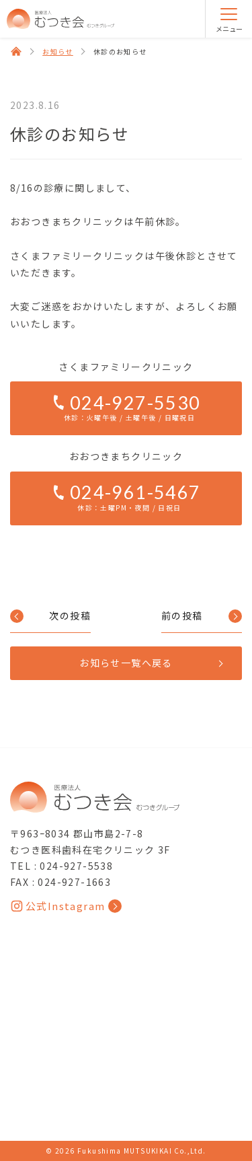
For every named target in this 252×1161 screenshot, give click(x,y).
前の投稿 (182, 615)
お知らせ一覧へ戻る (126, 662)
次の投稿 (70, 615)
